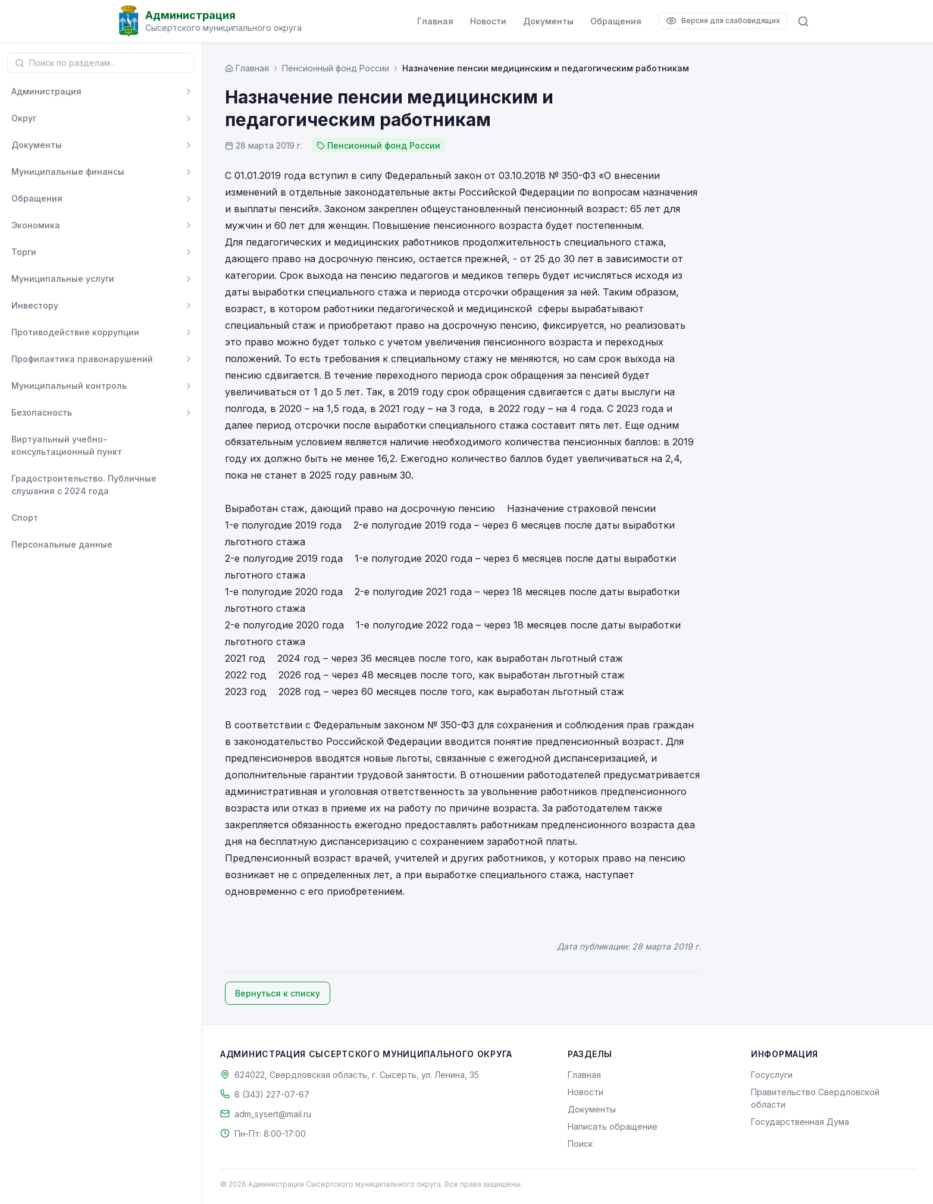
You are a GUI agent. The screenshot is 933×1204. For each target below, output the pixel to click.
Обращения (615, 21)
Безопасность (41, 412)
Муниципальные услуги (62, 279)
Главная (435, 21)
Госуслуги (772, 1075)
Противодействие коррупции (75, 332)
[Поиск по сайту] (803, 21)
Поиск (580, 1144)
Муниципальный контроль (69, 386)
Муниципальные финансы (67, 171)
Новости (488, 21)
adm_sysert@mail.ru (272, 1114)
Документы (548, 21)
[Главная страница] (247, 68)
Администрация (46, 91)
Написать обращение (613, 1126)
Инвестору (34, 305)
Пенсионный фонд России (335, 68)
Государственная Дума (800, 1122)
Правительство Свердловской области (815, 1098)
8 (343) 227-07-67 (271, 1094)
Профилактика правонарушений (82, 359)
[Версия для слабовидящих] (723, 20)
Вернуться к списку (277, 993)
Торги (23, 252)
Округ (23, 118)
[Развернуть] (188, 91)
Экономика (35, 225)
